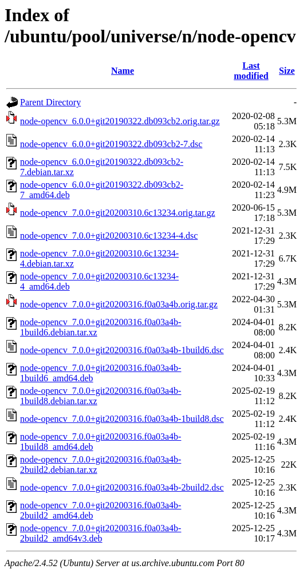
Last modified (251, 71)
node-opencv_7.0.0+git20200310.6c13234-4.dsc (109, 235)
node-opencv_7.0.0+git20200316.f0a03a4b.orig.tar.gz (119, 304)
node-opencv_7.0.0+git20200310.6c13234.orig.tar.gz (117, 213)
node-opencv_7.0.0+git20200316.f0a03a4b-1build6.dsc (122, 350)
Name (122, 71)
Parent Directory (50, 102)
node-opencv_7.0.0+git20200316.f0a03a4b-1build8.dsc (122, 419)
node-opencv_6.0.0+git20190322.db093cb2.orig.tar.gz (120, 121)
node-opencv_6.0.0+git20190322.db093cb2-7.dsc (111, 144)
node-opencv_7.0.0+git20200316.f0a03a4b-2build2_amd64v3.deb (100, 533)
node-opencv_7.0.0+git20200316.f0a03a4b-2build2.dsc (122, 487)
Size (287, 71)
